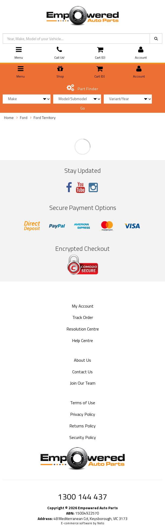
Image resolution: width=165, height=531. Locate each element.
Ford (23, 117)
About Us (82, 360)
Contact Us (82, 371)
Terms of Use (82, 402)
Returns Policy (82, 426)
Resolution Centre (82, 329)
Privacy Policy (82, 414)
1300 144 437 (82, 496)
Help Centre (82, 340)
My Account (83, 306)
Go (82, 108)
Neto (100, 523)
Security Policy (82, 437)
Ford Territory (45, 117)
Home (9, 117)
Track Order (82, 317)
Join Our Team (82, 383)
